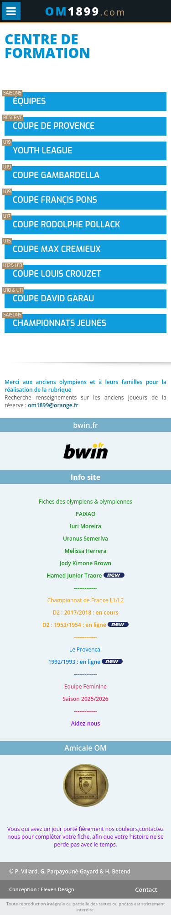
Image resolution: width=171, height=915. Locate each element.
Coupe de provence (54, 126)
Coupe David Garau (53, 298)
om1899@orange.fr (53, 405)
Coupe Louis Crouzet (57, 273)
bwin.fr (85, 425)
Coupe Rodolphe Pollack (66, 224)
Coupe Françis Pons (55, 200)
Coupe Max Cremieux (57, 249)
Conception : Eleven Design (41, 889)
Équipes (29, 101)
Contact (146, 889)
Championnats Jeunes (59, 323)
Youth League (43, 150)
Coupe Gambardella (56, 175)
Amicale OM (85, 748)
